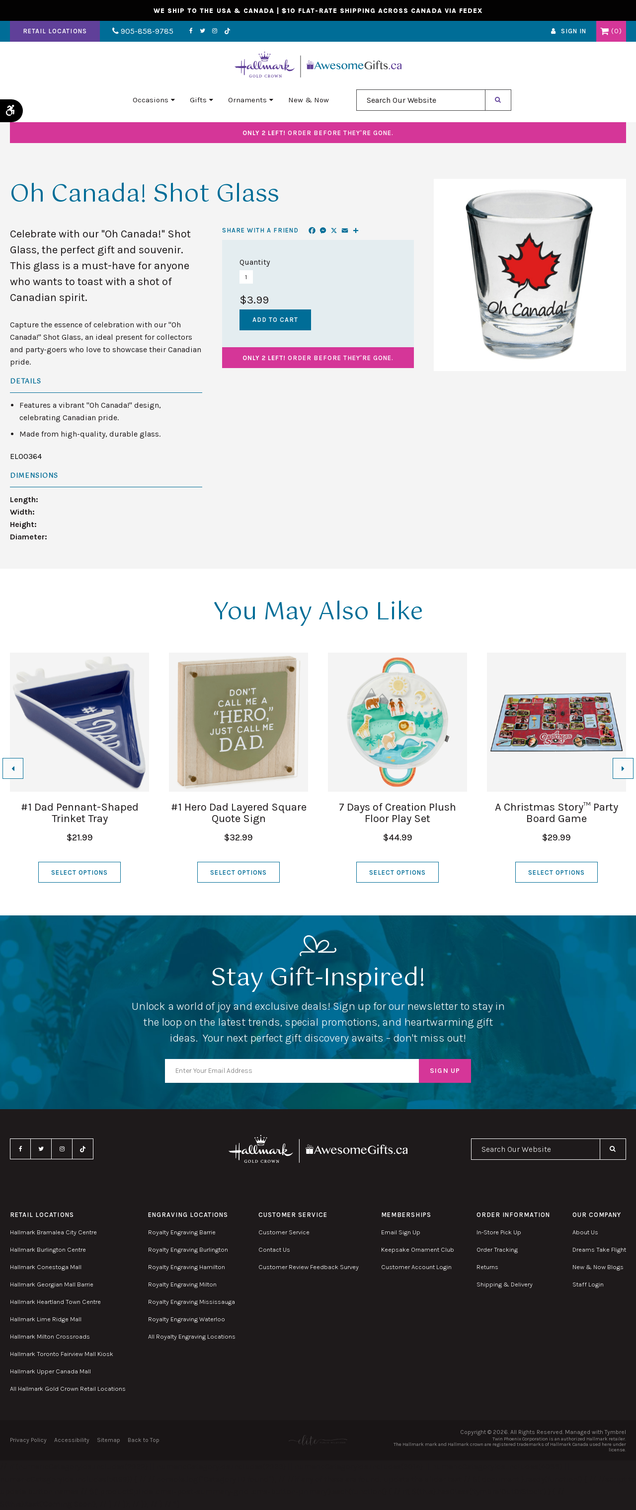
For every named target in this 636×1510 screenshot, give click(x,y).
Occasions (150, 99)
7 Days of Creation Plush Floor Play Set (397, 813)
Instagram (215, 31)
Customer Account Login (416, 1267)
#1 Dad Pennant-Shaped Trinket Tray (80, 813)
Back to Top (143, 1439)
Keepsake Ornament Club (417, 1249)
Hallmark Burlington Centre (48, 1249)
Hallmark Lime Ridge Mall (45, 1319)
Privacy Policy (28, 1439)
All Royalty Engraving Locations (192, 1336)
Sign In (573, 31)
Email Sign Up (400, 1232)
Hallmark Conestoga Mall (45, 1267)
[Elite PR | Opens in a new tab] (318, 1440)
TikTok (228, 31)
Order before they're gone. (318, 133)
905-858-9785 (142, 31)
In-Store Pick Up (499, 1232)
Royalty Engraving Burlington (188, 1249)
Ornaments (247, 99)
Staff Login (588, 1284)
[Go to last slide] (12, 768)
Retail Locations (55, 31)
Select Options (79, 872)
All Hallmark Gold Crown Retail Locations (68, 1388)
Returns (487, 1267)
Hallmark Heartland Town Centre (55, 1301)
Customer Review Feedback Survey (308, 1267)
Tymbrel (615, 1432)
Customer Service (284, 1232)
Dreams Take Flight (599, 1249)
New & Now (308, 99)
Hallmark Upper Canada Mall (50, 1371)
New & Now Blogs (598, 1267)
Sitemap (108, 1439)
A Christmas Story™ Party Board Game (556, 813)
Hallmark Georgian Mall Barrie (51, 1284)
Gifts (198, 99)
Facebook (191, 31)
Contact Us (274, 1249)
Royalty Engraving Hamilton (186, 1267)
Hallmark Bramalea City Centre (53, 1232)
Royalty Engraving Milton (182, 1284)
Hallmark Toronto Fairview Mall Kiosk (61, 1354)
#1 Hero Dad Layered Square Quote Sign (239, 813)
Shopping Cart (604, 31)
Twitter (202, 31)
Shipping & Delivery (505, 1284)
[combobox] (420, 100)
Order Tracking (497, 1249)
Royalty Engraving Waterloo (186, 1319)
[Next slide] (623, 768)
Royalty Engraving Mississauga (191, 1301)
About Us (585, 1232)
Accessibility (71, 1439)
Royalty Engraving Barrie (182, 1232)
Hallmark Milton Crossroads (50, 1336)
